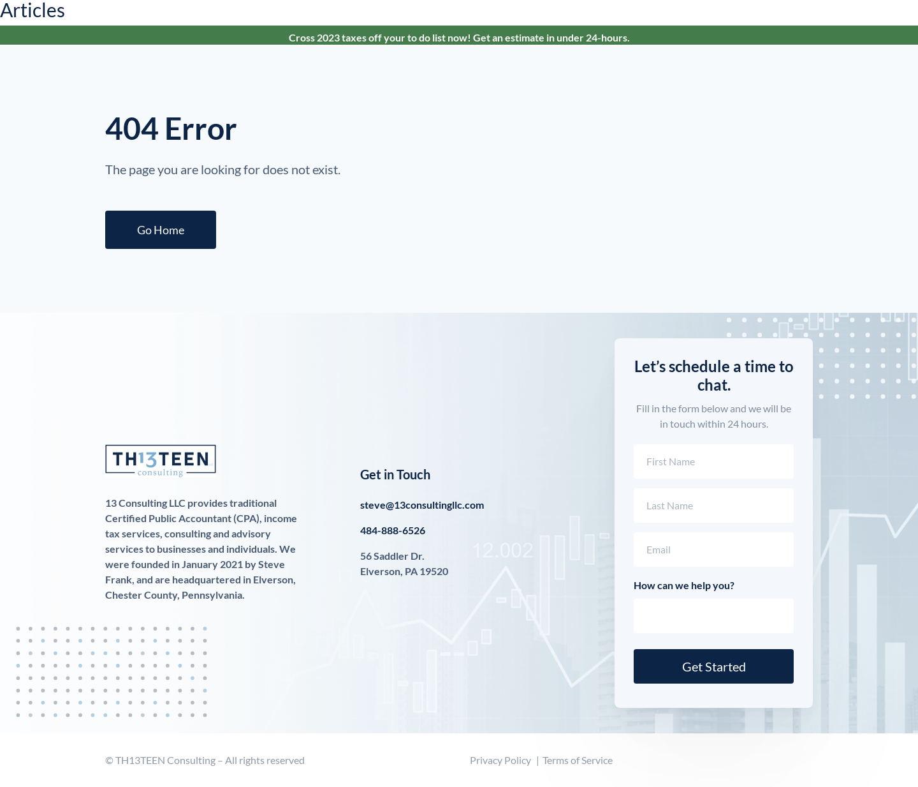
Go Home (160, 230)
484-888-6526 (392, 530)
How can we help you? (684, 585)
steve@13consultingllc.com (422, 504)
